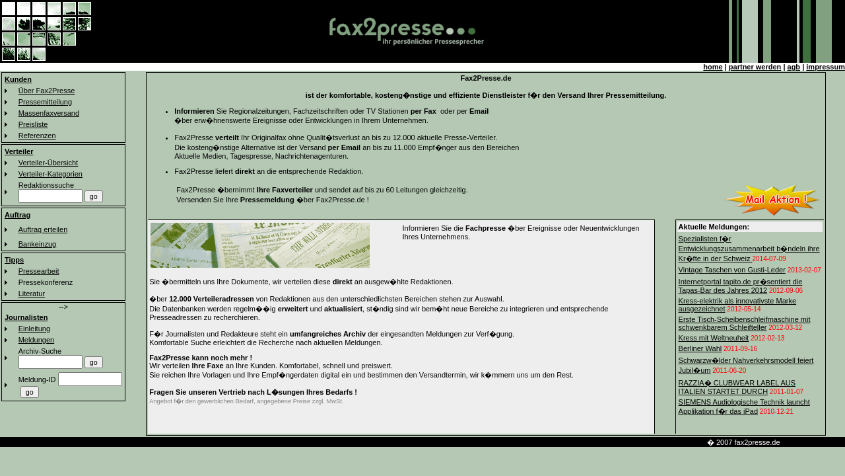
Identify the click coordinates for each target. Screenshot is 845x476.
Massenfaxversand (48, 113)
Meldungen (36, 340)
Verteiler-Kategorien (50, 174)
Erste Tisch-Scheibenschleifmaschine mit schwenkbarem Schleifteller (745, 323)
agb (794, 67)
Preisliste (33, 124)
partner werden (755, 67)
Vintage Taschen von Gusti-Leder (732, 270)
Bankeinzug (37, 244)
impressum (825, 67)
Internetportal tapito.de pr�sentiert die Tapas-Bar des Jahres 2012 (741, 286)
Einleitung (34, 329)
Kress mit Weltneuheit (714, 338)
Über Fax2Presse (46, 91)
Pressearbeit (38, 271)
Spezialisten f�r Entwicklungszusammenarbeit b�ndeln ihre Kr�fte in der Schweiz (749, 248)
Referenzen (37, 135)
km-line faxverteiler (814, 442)
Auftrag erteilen (43, 229)
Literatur (31, 294)
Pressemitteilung (45, 102)
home (712, 67)
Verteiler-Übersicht (48, 163)
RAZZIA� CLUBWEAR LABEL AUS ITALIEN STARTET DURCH (737, 387)
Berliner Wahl (700, 348)
